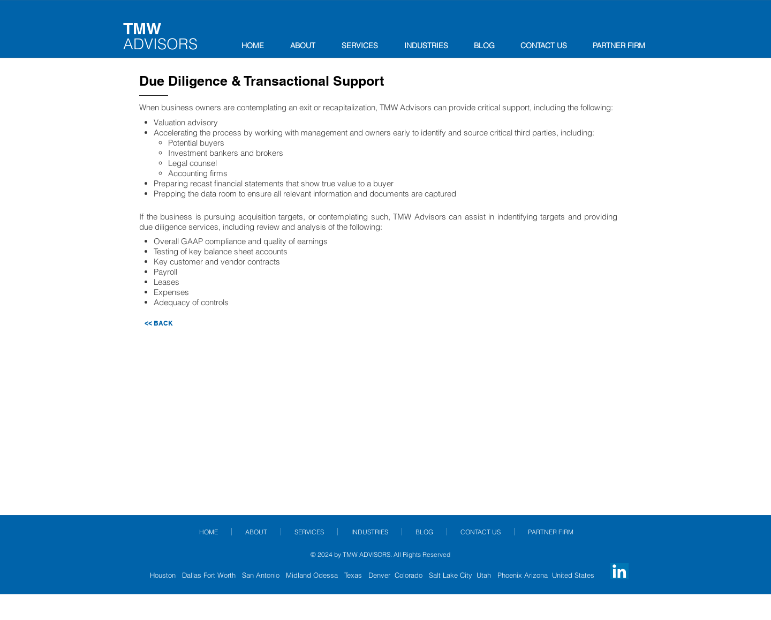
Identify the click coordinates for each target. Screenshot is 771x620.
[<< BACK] (180, 323)
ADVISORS (160, 44)
